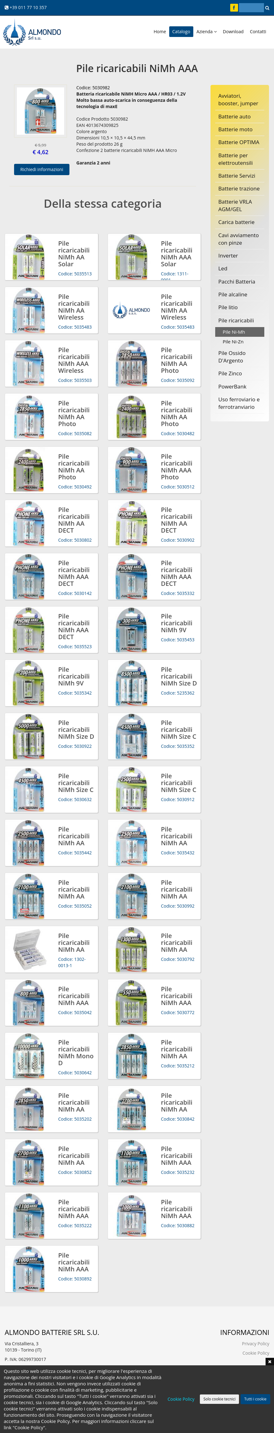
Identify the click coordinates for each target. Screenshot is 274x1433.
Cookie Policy (255, 1353)
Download (233, 31)
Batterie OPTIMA (238, 142)
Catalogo (181, 31)
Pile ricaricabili (236, 320)
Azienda (206, 31)
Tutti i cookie (255, 1399)
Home (160, 31)
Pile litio (228, 307)
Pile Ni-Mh (234, 332)
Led (222, 268)
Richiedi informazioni (41, 169)
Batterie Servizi (236, 175)
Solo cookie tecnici (219, 1399)
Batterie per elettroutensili (235, 159)
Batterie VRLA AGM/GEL (235, 205)
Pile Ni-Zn (233, 341)
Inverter (228, 255)
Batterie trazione (239, 188)
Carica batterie (236, 222)
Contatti (258, 31)
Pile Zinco (230, 373)
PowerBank (232, 386)
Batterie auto (234, 116)
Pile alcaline (232, 294)
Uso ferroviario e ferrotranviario (239, 403)
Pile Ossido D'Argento (232, 356)
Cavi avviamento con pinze (238, 239)
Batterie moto (235, 129)
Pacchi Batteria (236, 281)
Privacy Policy (255, 1344)
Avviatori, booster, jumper (238, 99)
